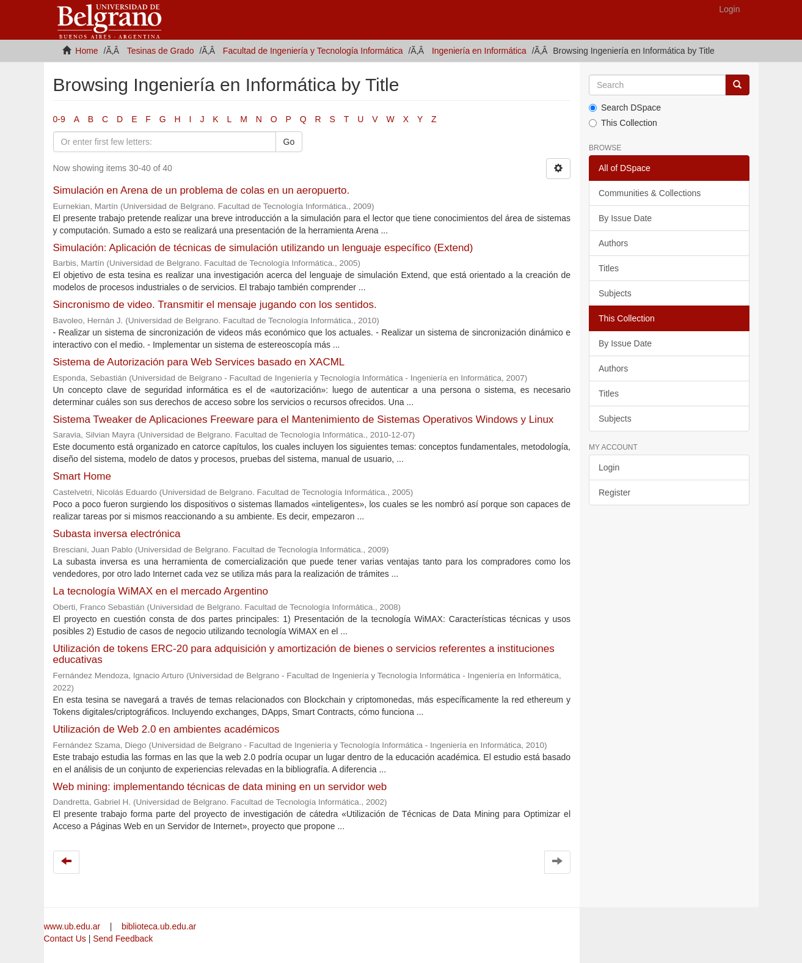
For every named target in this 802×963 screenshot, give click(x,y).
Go (289, 142)
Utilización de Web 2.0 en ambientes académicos (166, 729)
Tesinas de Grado (160, 51)
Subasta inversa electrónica (117, 534)
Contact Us (65, 938)
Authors (613, 243)
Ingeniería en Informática (479, 51)
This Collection (623, 123)
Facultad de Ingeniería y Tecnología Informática (313, 51)
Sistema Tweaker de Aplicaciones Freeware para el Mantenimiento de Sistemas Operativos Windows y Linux (303, 419)
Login (609, 467)
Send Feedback (123, 938)
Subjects (615, 293)
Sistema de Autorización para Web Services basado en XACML (198, 362)
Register (614, 492)
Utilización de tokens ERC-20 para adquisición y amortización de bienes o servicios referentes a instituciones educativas (304, 654)
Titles (609, 268)
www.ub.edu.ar (73, 926)
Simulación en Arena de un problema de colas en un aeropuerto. (201, 190)
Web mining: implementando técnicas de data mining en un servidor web (220, 787)
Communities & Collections (650, 193)
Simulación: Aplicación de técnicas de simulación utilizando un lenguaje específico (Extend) (263, 248)
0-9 (59, 119)
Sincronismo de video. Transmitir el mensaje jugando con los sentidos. (215, 304)
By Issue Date (625, 218)
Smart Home (82, 476)
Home (86, 51)
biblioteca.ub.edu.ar (159, 926)
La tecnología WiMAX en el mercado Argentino (160, 591)
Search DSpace (625, 107)
